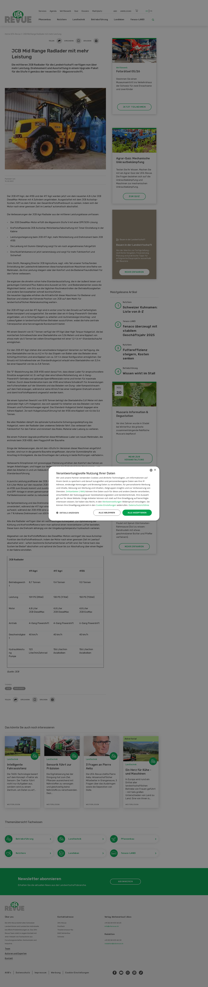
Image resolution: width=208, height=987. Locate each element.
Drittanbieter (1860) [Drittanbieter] (75, 491)
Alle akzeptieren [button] (137, 512)
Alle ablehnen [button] (107, 512)
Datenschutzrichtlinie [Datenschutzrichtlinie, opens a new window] (139, 505)
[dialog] (104, 493)
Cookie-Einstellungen (106, 505)
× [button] (155, 470)
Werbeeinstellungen (112, 501)
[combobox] (151, 470)
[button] (67, 512)
